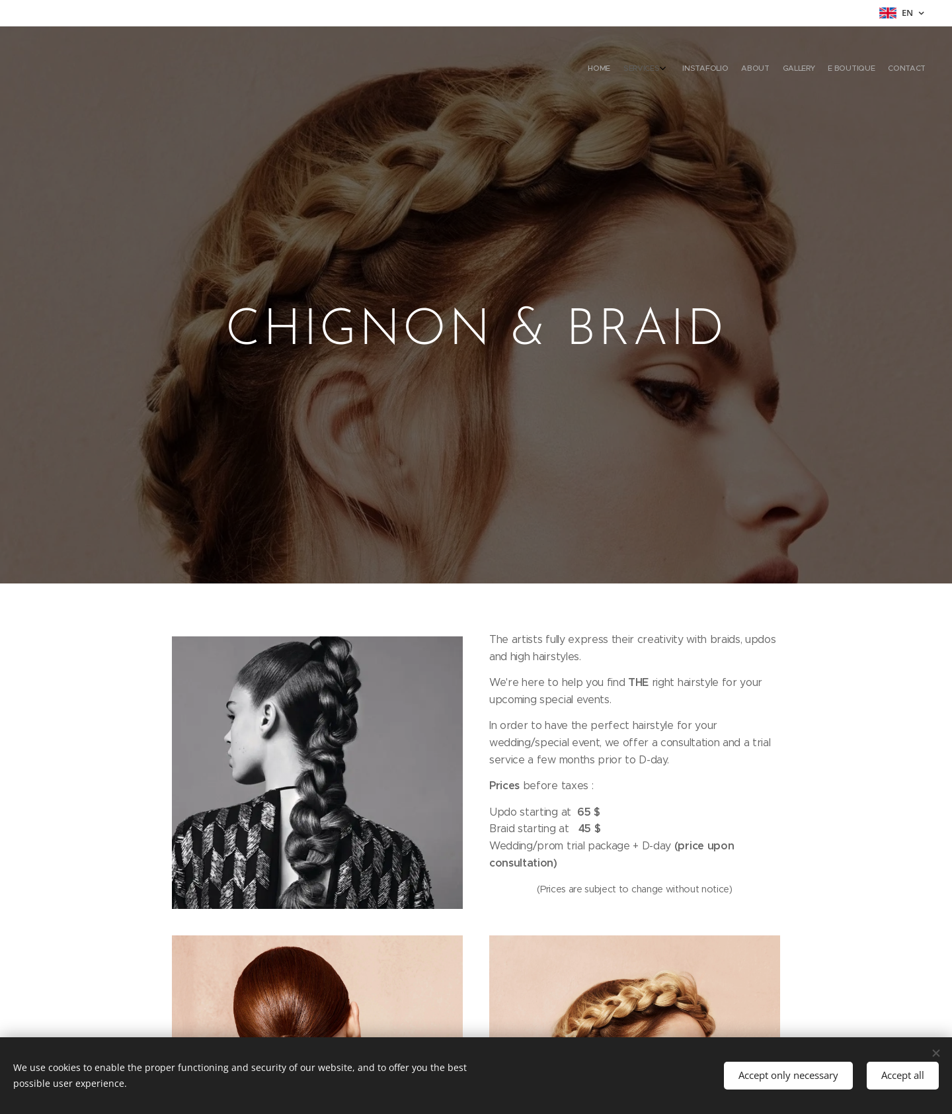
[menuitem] (838, 69)
